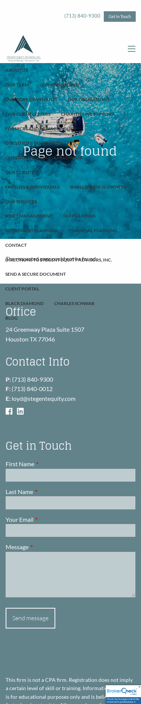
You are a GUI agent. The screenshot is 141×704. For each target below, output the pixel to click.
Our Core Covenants (31, 99)
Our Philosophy (59, 85)
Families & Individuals (32, 187)
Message (44, 546)
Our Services (21, 201)
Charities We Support (87, 114)
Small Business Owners (98, 187)
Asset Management (28, 216)
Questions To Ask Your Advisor (44, 157)
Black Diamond (24, 303)
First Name (47, 463)
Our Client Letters (27, 114)
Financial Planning (92, 230)
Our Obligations (88, 99)
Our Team (17, 85)
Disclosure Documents (33, 143)
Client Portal (22, 289)
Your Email (47, 519)
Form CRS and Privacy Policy (41, 128)
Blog (11, 318)
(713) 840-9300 (82, 16)
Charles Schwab (74, 303)
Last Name (46, 491)
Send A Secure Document (35, 274)
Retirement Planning (31, 230)
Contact (16, 245)
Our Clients (19, 172)
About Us (16, 70)
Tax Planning (79, 216)
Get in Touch (120, 16)
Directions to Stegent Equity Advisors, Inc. (58, 260)
